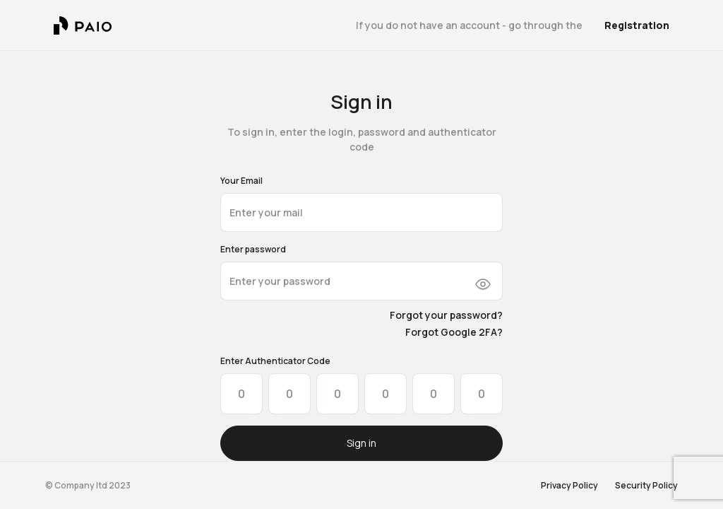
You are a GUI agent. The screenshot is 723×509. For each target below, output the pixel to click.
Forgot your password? (446, 315)
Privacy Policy (569, 485)
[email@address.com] (361, 212)
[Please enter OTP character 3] (337, 393)
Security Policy (646, 485)
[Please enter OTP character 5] (433, 393)
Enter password (253, 249)
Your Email (241, 181)
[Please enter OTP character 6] (481, 393)
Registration (636, 25)
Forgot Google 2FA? (454, 332)
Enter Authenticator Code (275, 361)
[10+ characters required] (361, 281)
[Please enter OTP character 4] (385, 393)
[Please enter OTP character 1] (241, 393)
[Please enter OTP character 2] (289, 393)
